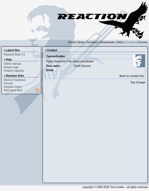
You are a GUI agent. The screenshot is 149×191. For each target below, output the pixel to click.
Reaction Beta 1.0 (14, 54)
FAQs (120, 42)
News (81, 42)
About (72, 42)
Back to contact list (131, 76)
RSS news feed (13, 90)
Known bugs (11, 67)
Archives (92, 42)
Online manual (12, 63)
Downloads (107, 42)
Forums (143, 42)
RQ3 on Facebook (14, 80)
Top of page (137, 82)
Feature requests (14, 70)
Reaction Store (12, 86)
